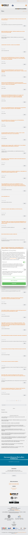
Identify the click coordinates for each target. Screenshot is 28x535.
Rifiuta (14, 277)
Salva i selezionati (14, 280)
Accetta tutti (14, 283)
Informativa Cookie (13, 258)
